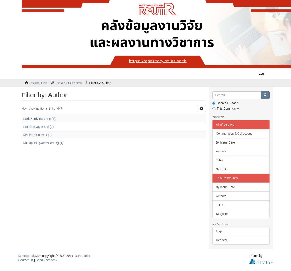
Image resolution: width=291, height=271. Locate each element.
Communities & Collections (234, 133)
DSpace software (30, 256)
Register (221, 240)
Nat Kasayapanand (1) (38, 127)
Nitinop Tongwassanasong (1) (43, 143)
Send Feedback (46, 260)
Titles (219, 160)
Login (219, 231)
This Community (225, 108)
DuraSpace (82, 256)
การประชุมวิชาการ (69, 83)
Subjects (222, 169)
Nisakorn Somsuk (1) (37, 135)
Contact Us (25, 260)
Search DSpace (225, 103)
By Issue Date (225, 142)
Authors (221, 151)
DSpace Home (39, 83)
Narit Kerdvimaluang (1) (39, 118)
